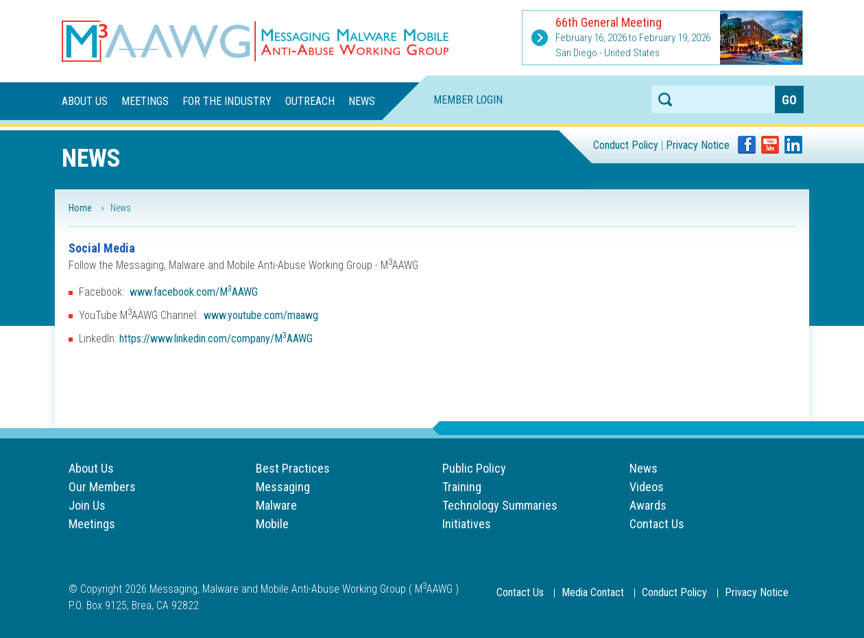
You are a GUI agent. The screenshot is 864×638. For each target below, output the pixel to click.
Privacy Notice (698, 145)
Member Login (468, 99)
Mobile (272, 524)
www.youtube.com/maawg (261, 315)
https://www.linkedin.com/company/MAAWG (216, 338)
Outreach (310, 101)
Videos (646, 487)
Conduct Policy (625, 145)
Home (80, 207)
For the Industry (227, 101)
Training (461, 487)
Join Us (87, 505)
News (361, 101)
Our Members (102, 487)
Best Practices (293, 468)
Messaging (283, 487)
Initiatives (466, 524)
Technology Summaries (499, 505)
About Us (85, 101)
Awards (648, 505)
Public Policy (474, 468)
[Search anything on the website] (713, 99)
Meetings (145, 101)
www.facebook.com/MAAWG (194, 291)
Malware (276, 505)
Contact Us (656, 524)
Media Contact (593, 592)
